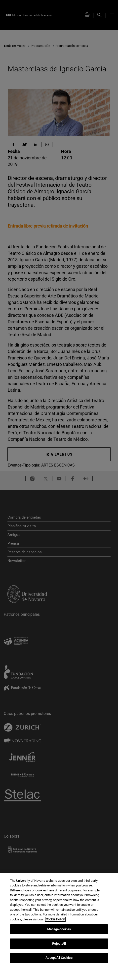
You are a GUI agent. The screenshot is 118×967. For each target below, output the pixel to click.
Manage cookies (59, 929)
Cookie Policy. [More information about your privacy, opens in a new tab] (55, 919)
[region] (59, 920)
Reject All (59, 943)
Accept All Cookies (58, 958)
